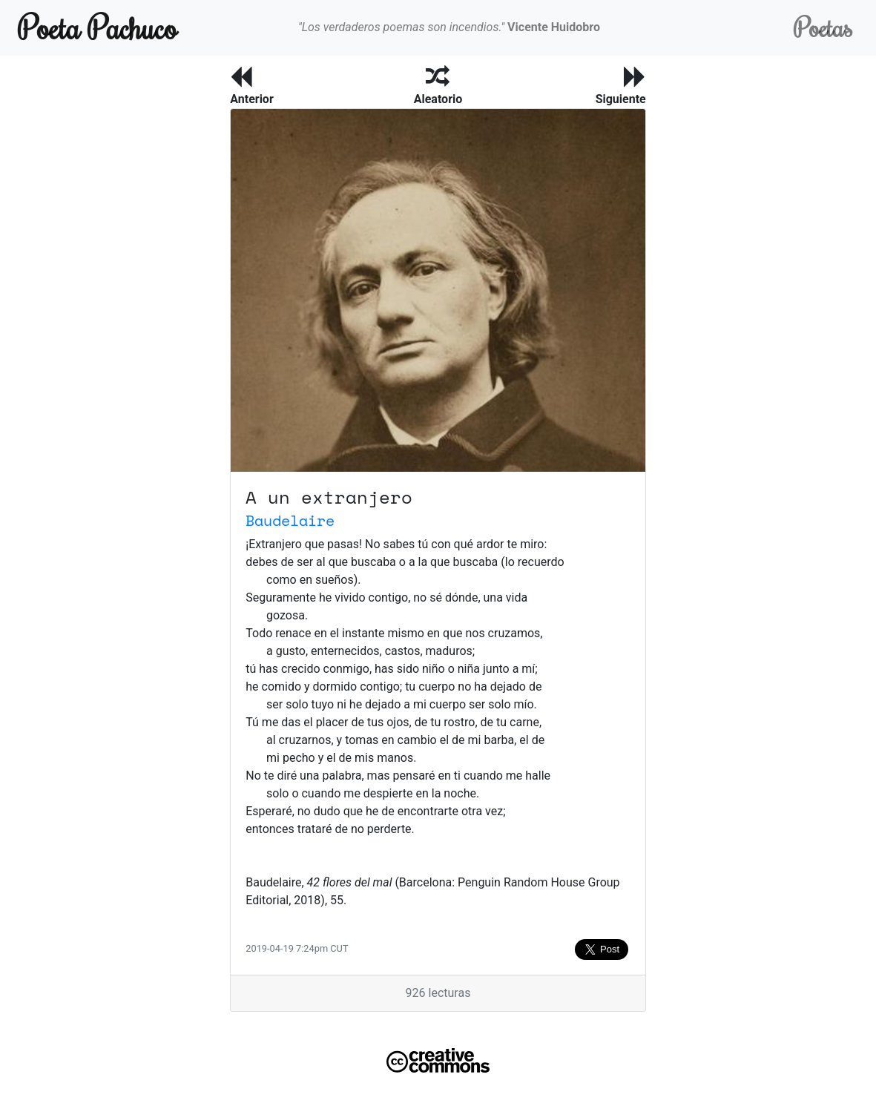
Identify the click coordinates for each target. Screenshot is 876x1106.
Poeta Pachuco (97, 27)
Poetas (823, 27)
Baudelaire (290, 520)
